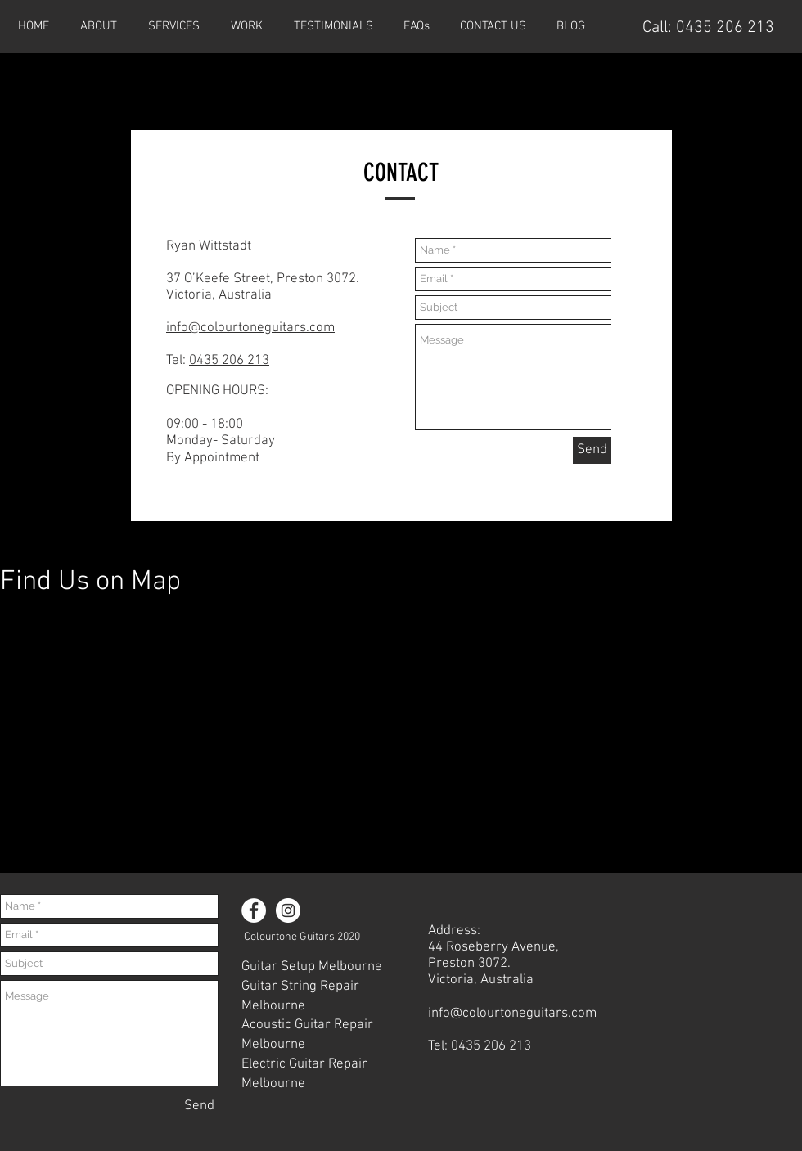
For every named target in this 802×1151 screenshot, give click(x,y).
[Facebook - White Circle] (253, 910)
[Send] (592, 450)
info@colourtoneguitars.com (250, 328)
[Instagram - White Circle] (288, 910)
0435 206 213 (725, 28)
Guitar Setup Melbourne (311, 967)
